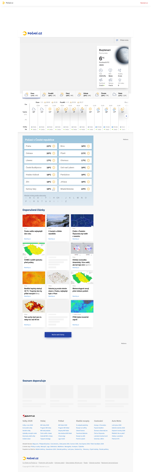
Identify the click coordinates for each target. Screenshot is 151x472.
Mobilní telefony (40, 449)
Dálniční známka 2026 (118, 428)
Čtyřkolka (81, 446)
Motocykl (43, 446)
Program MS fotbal (63, 428)
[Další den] (126, 116)
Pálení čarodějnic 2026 (97, 444)
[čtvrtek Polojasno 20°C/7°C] (102, 94)
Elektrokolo (53, 446)
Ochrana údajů (59, 463)
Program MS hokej (45, 428)
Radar (86, 463)
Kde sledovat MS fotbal (65, 433)
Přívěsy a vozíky (35, 446)
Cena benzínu (54, 444)
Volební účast (26, 439)
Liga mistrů (61, 439)
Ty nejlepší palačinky (82, 425)
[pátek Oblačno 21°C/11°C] (119, 94)
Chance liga (61, 436)
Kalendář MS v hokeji (46, 436)
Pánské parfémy (104, 449)
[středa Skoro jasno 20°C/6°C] (84, 94)
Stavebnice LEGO (51, 449)
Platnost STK (115, 439)
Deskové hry (78, 449)
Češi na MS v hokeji (46, 433)
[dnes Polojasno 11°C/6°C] (31, 94)
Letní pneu (71, 449)
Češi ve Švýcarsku (99, 433)
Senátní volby (26, 430)
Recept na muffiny (81, 428)
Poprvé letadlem (99, 428)
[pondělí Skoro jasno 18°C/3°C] (49, 94)
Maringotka (68, 446)
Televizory (86, 449)
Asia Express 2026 (84, 444)
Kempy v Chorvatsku (100, 425)
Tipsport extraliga (45, 439)
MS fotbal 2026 (62, 425)
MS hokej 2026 (44, 425)
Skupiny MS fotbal (63, 430)
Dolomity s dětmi (99, 439)
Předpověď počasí (44, 444)
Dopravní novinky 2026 (118, 430)
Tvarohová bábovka (81, 433)
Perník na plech (80, 439)
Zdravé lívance (80, 430)
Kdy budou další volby (29, 436)
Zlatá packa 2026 (64, 444)
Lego (48, 446)
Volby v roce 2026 (28, 425)
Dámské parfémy (62, 449)
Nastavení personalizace (109, 463)
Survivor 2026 (74, 444)
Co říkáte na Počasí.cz (30, 463)
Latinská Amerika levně (101, 436)
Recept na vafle (80, 436)
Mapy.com (35, 444)
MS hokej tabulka (45, 430)
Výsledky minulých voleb (30, 433)
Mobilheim (61, 446)
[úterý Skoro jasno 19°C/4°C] (67, 94)
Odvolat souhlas (94, 463)
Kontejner (75, 446)
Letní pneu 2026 (116, 425)
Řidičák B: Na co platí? (118, 433)
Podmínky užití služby (46, 463)
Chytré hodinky (94, 449)
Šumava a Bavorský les (100, 430)
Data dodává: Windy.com (74, 463)
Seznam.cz (144, 3)
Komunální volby (27, 428)
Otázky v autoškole (117, 436)
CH (58, 198)
